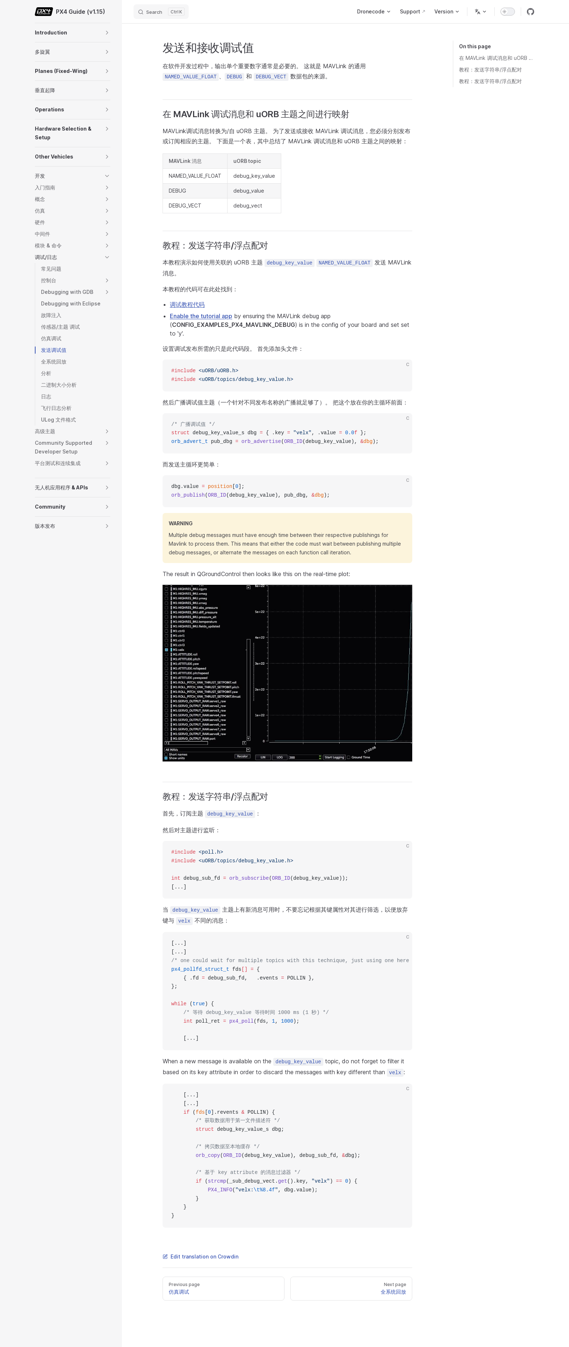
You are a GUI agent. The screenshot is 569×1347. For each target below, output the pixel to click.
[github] (530, 11)
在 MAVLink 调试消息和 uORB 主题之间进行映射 (496, 58)
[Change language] (480, 11)
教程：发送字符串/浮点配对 (490, 69)
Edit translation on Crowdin (200, 1256)
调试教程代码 (187, 304)
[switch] (507, 12)
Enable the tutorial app (201, 316)
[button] (107, 32)
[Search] (161, 11)
